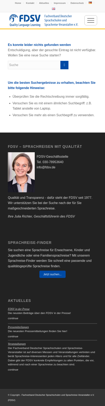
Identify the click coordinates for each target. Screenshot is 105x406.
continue (13, 318)
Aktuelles (44, 3)
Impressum (60, 3)
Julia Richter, (23, 216)
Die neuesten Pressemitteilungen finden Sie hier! (37, 331)
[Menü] (90, 20)
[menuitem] (18, 3)
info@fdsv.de (46, 167)
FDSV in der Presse (19, 309)
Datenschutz (77, 3)
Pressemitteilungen (18, 327)
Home (18, 3)
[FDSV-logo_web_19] (43, 20)
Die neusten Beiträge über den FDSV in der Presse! (39, 313)
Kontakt (30, 3)
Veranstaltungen (17, 343)
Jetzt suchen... (52, 274)
